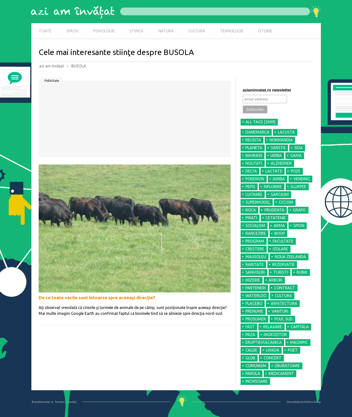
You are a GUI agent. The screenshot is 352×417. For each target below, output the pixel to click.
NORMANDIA (281, 140)
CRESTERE (254, 249)
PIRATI (251, 218)
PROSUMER (255, 319)
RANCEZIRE (255, 233)
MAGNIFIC (299, 342)
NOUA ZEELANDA (290, 256)
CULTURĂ (196, 31)
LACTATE (273, 171)
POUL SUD (283, 319)
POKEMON (254, 179)
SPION (298, 225)
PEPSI (250, 186)
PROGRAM (254, 241)
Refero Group (312, 401)
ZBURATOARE (287, 365)
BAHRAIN (253, 155)
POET (293, 350)
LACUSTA (286, 132)
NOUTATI (253, 163)
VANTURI (280, 311)
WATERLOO (255, 295)
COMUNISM (255, 365)
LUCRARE (253, 194)
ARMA (279, 225)
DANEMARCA (257, 132)
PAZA (250, 334)
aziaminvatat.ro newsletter (267, 90)
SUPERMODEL (257, 202)
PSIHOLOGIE (104, 31)
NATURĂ (166, 31)
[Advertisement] (134, 121)
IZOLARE (280, 249)
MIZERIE (252, 280)
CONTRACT (284, 288)
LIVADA (272, 350)
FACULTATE (283, 241)
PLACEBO (253, 303)
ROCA (250, 210)
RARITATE (254, 264)
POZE (295, 171)
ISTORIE (265, 31)
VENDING (301, 179)
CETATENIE (276, 218)
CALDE (251, 350)
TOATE (45, 31)
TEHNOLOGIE (232, 31)
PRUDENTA (274, 210)
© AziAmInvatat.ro (42, 401)
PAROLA (252, 373)
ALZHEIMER (281, 163)
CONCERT (272, 358)
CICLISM (286, 202)
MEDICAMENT (281, 373)
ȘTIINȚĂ (136, 31)
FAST (250, 327)
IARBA (276, 155)
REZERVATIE (283, 264)
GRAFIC (299, 210)
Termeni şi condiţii (66, 401)
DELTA (251, 171)
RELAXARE (272, 327)
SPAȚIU (72, 31)
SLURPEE (298, 186)
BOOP (279, 233)
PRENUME (254, 311)
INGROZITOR (275, 334)
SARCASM (280, 194)
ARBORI (275, 280)
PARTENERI (255, 288)
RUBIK (302, 272)
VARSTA (278, 147)
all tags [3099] (260, 122)
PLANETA (253, 147)
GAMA (296, 155)
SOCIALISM (255, 225)
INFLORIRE (273, 186)
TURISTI (280, 272)
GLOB (250, 358)
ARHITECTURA (284, 303)
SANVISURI (255, 272)
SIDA (298, 147)
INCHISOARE (256, 381)
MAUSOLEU (255, 256)
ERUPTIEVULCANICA (263, 342)
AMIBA (279, 179)
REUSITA (253, 140)
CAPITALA (300, 327)
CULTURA (283, 295)
